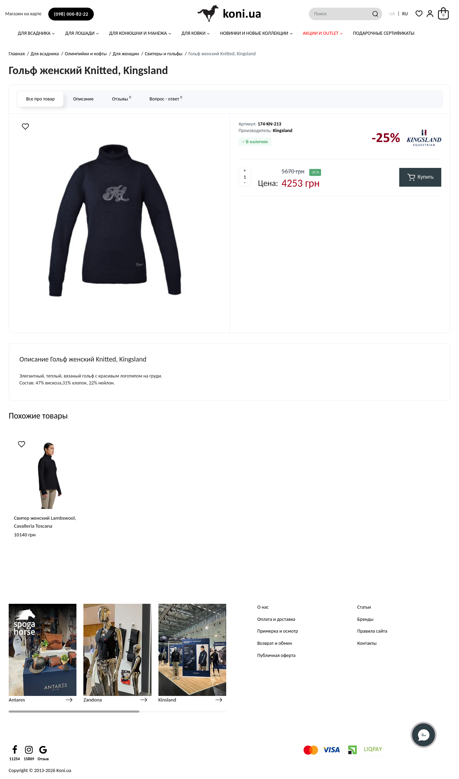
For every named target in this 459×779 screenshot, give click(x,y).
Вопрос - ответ (165, 98)
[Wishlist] (25, 126)
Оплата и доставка (276, 619)
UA (392, 14)
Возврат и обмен (274, 643)
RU (405, 14)
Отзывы (121, 98)
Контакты (367, 643)
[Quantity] (245, 177)
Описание (83, 99)
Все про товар (40, 99)
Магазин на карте (23, 14)
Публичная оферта (276, 655)
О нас (263, 607)
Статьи (364, 607)
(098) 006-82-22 (71, 14)
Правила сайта (372, 631)
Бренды (365, 619)
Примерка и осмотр (277, 631)
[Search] (375, 13)
